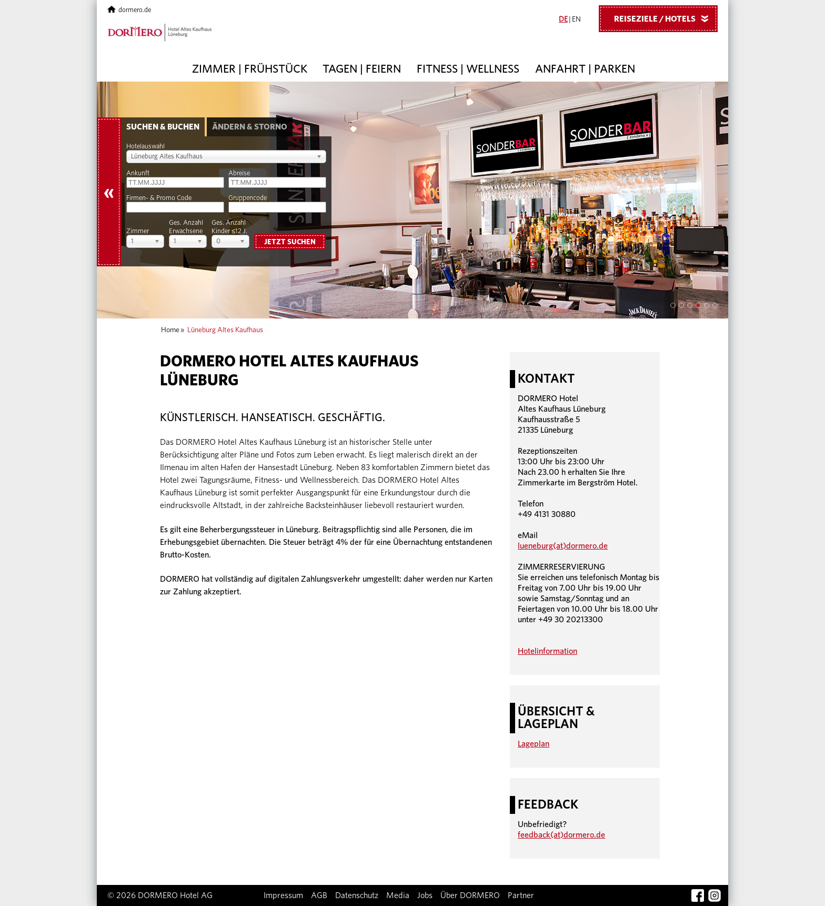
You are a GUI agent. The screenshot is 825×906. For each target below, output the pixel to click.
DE (563, 19)
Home (170, 330)
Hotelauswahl (145, 146)
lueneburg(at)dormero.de (563, 546)
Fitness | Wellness (468, 69)
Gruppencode (247, 198)
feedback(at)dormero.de (561, 835)
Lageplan (533, 744)
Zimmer (137, 231)
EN (576, 19)
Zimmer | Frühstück (249, 69)
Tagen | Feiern (362, 69)
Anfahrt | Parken (585, 69)
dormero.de (129, 10)
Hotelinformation (547, 651)
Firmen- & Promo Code (159, 198)
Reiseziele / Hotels (665, 18)
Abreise (239, 173)
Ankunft (137, 173)
